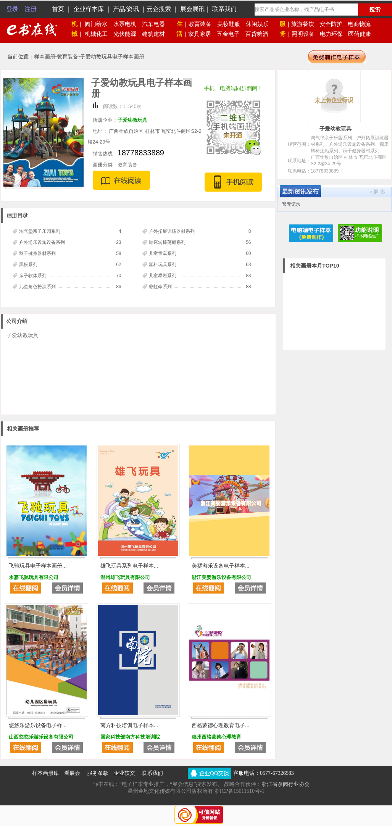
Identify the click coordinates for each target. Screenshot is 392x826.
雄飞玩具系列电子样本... (129, 566)
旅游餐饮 (302, 24)
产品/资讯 (126, 9)
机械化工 (99, 34)
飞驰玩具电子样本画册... (38, 566)
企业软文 (125, 773)
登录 (12, 9)
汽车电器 (153, 24)
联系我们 (149, 773)
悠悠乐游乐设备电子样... (38, 725)
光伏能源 (127, 34)
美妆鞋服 (228, 24)
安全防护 (330, 24)
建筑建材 (153, 34)
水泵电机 (127, 24)
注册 (30, 9)
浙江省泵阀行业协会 (285, 784)
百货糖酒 (256, 34)
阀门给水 (99, 24)
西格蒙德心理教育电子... (221, 725)
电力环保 (331, 34)
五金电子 (228, 34)
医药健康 (359, 34)
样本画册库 (45, 773)
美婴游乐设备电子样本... (221, 566)
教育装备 (197, 24)
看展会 (72, 773)
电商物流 (359, 24)
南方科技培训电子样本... (129, 725)
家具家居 (196, 34)
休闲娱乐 (257, 24)
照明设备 (303, 34)
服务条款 (97, 773)
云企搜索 (159, 9)
